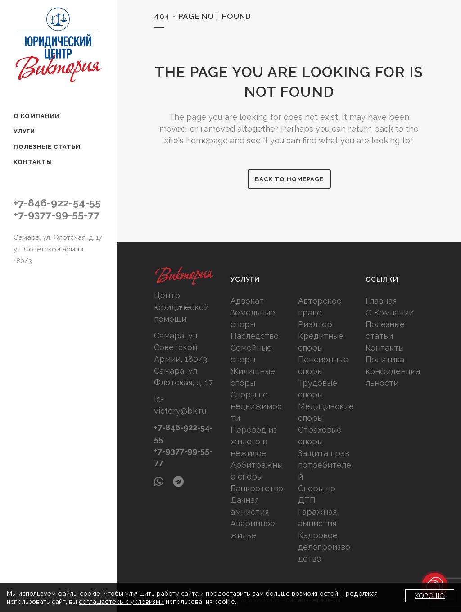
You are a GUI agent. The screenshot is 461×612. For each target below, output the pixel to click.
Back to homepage (289, 179)
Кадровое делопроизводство (324, 546)
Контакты (385, 347)
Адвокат (247, 301)
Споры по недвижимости (256, 406)
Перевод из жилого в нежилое (253, 441)
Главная (381, 301)
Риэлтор (315, 324)
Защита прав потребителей (324, 464)
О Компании (390, 312)
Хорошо (430, 595)
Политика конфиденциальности (393, 371)
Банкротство (256, 488)
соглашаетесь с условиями (121, 601)
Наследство (254, 336)
